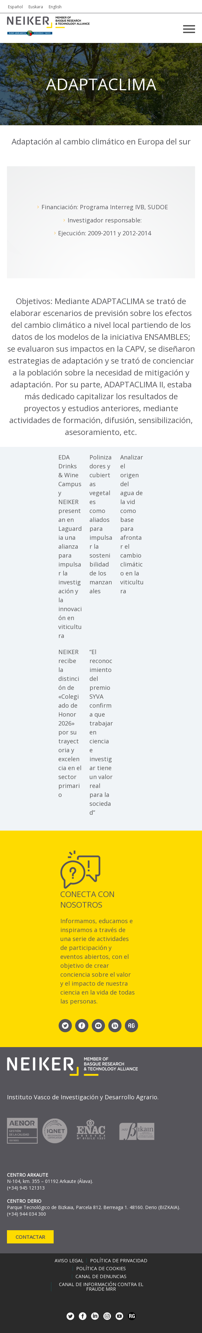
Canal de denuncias (101, 1276)
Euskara (35, 7)
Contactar (30, 1237)
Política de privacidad (118, 1260)
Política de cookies (101, 1268)
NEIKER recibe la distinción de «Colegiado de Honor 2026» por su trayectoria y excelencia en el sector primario (69, 723)
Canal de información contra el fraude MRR (101, 1286)
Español (15, 7)
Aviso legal (69, 1260)
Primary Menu (189, 29)
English (55, 7)
